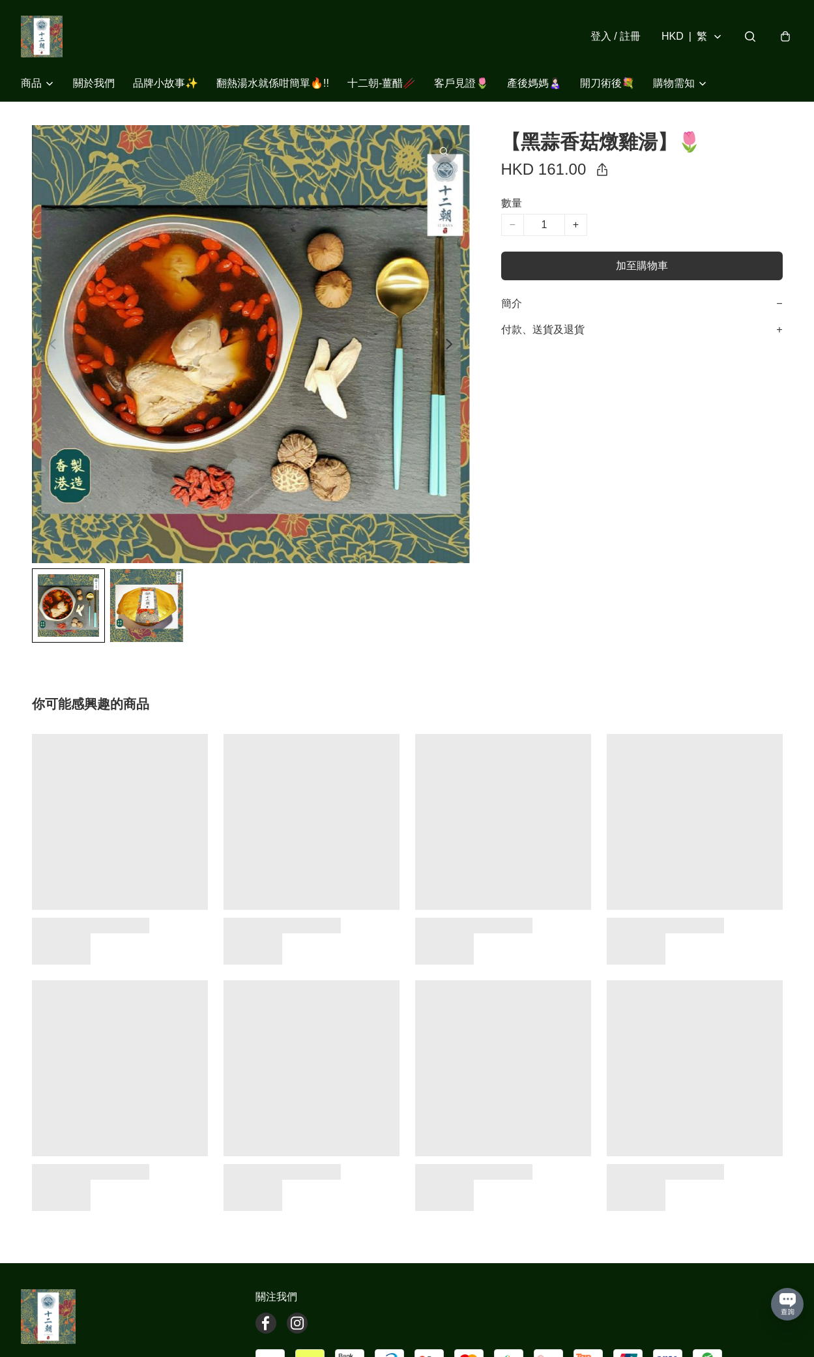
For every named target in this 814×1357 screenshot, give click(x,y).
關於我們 (94, 83)
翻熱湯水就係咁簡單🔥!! (272, 83)
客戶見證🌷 (461, 83)
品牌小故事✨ (165, 83)
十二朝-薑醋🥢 (381, 83)
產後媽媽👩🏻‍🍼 (534, 83)
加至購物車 (642, 265)
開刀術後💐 (607, 83)
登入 (615, 36)
